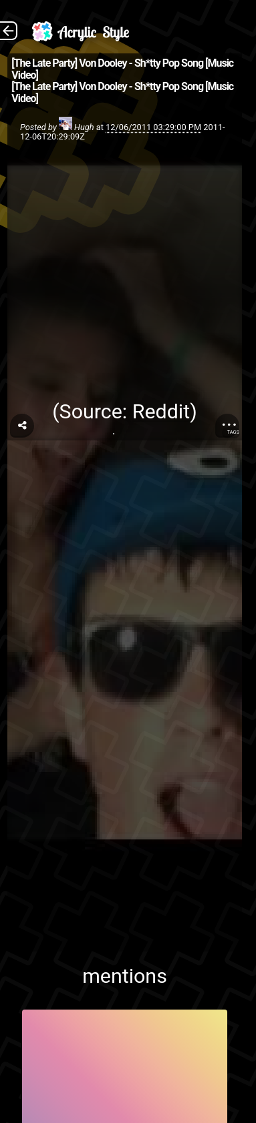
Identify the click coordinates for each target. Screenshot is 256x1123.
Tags (233, 432)
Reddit (161, 411)
